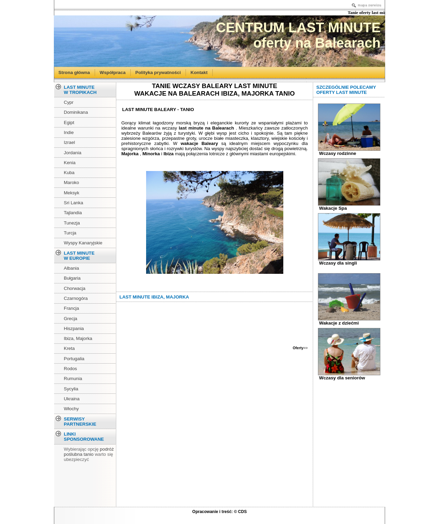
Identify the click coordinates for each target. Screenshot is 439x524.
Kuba (69, 172)
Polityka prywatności (158, 72)
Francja (71, 308)
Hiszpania (74, 328)
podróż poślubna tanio (89, 452)
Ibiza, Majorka (78, 338)
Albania (71, 268)
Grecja (70, 318)
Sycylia (71, 388)
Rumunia (73, 378)
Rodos (70, 368)
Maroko (71, 182)
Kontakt (199, 72)
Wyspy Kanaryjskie (83, 242)
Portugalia (74, 358)
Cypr (68, 102)
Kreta (69, 348)
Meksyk (71, 192)
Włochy (71, 408)
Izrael (69, 142)
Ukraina (72, 398)
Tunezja (72, 223)
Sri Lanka (73, 202)
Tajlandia (73, 212)
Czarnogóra (76, 298)
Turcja (70, 232)
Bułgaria (72, 278)
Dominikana (76, 112)
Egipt (69, 122)
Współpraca (113, 72)
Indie (69, 132)
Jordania (72, 152)
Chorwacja (74, 288)
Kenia (69, 162)
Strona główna (74, 72)
